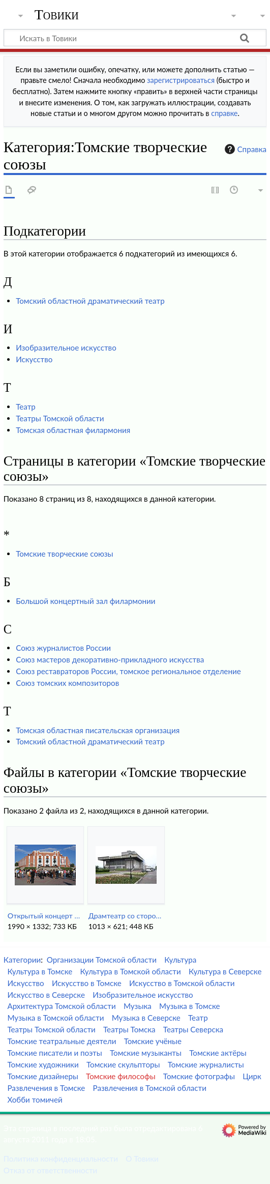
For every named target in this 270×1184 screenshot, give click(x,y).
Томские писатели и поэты (54, 1052)
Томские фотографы (199, 1076)
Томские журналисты (206, 1064)
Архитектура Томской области (61, 1005)
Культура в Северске (225, 971)
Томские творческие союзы (64, 553)
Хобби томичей (34, 1099)
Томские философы (121, 1076)
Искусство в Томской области (181, 983)
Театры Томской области (60, 418)
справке (224, 113)
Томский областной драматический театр (90, 300)
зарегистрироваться (181, 80)
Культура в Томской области (130, 971)
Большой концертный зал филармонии (85, 600)
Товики (57, 15)
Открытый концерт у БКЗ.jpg (45, 915)
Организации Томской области (102, 959)
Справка (244, 149)
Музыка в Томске (189, 1005)
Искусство (34, 359)
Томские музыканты (146, 1052)
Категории (22, 959)
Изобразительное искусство (66, 347)
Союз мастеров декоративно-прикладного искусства (110, 659)
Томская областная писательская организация (97, 730)
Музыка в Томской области (55, 1017)
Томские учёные (153, 1041)
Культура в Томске (39, 971)
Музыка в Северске (146, 1017)
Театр (26, 406)
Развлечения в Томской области (150, 1087)
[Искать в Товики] (135, 38)
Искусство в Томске (87, 983)
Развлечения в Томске (46, 1087)
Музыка (138, 1005)
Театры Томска (129, 1029)
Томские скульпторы (123, 1064)
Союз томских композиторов (67, 682)
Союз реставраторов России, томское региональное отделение (128, 671)
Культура (180, 959)
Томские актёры (217, 1052)
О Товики (142, 1158)
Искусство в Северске (46, 994)
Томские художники (42, 1064)
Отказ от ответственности (50, 1170)
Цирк (252, 1076)
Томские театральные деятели (61, 1041)
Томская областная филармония (73, 430)
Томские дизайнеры (42, 1076)
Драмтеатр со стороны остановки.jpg (125, 915)
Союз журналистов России (63, 647)
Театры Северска (193, 1029)
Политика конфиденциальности (61, 1158)
